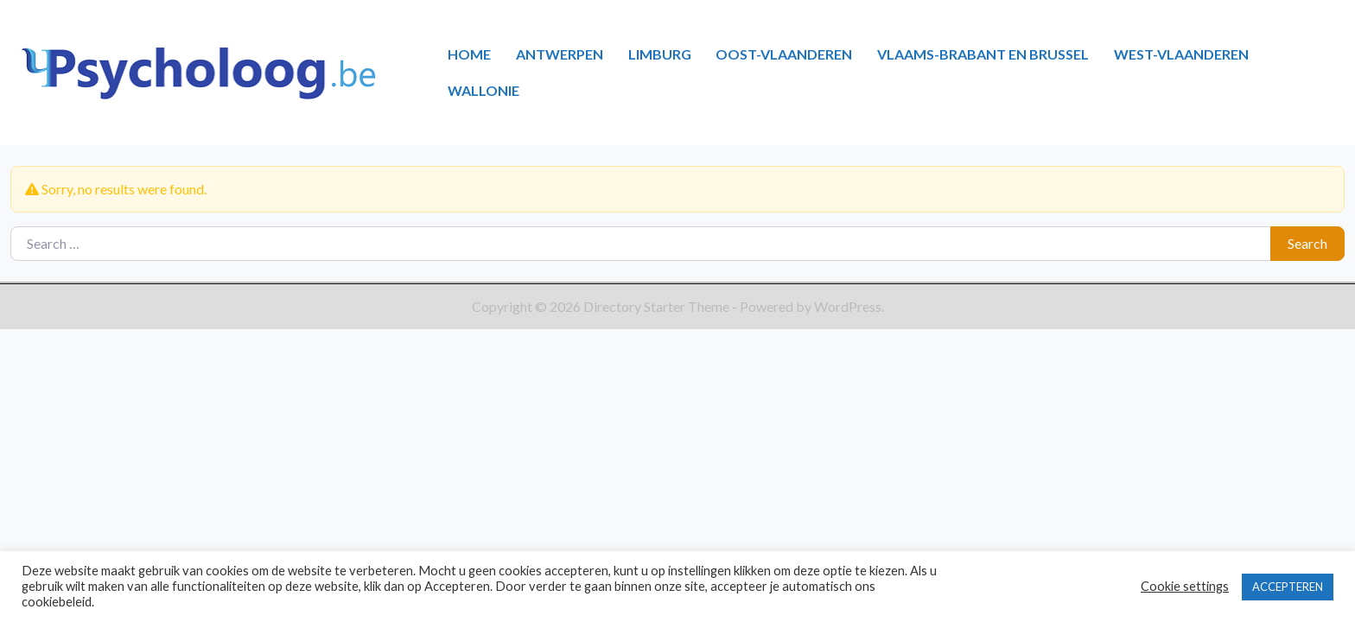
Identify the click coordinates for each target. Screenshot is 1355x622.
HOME (469, 54)
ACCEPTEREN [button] (1287, 586)
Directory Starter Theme (657, 306)
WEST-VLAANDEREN (1181, 54)
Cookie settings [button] (1185, 586)
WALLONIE (483, 90)
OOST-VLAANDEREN (784, 54)
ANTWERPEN (559, 54)
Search (1307, 243)
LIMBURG (659, 54)
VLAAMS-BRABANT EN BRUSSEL (983, 54)
